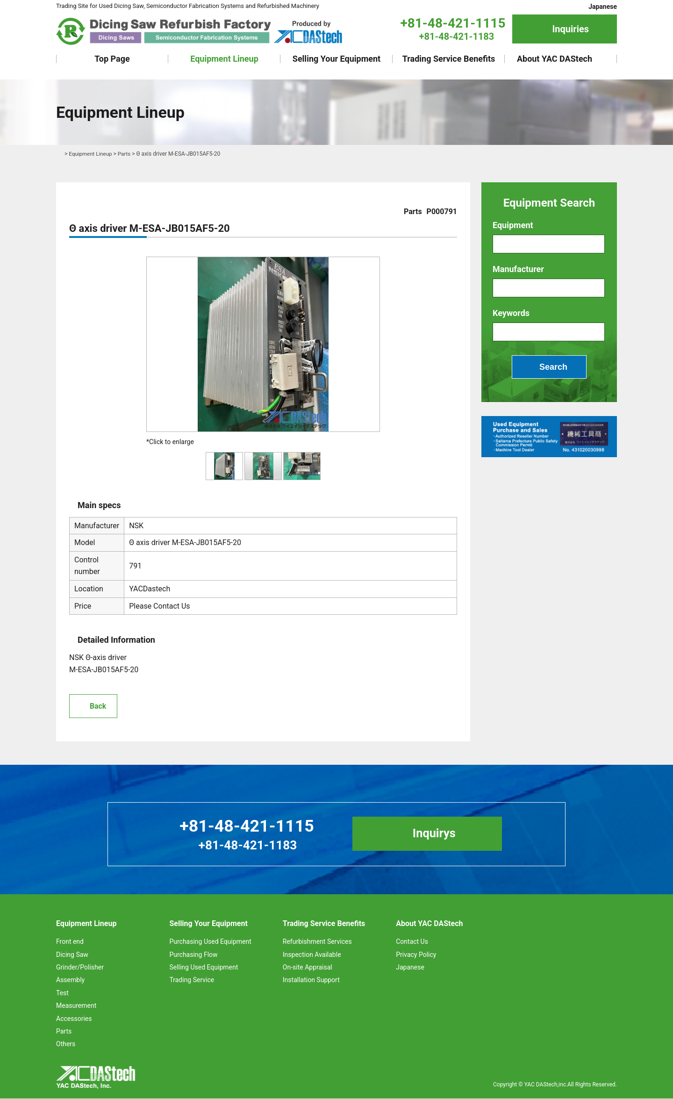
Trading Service (191, 980)
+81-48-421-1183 (456, 36)
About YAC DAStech (554, 59)
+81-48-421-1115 (452, 23)
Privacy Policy (416, 955)
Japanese (602, 6)
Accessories (74, 1019)
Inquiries (570, 29)
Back (98, 706)
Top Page (112, 59)
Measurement (76, 1006)
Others (65, 1045)
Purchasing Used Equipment (210, 942)
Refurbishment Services (317, 942)
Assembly (70, 980)
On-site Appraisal (307, 967)
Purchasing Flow (193, 955)
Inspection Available (312, 955)
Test (62, 993)
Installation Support (311, 980)
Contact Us (412, 942)
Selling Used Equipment (203, 967)
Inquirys (438, 834)
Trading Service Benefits (448, 59)
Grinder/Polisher (80, 967)
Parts (126, 154)
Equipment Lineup (224, 59)
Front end (70, 942)
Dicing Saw (72, 955)
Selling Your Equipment (336, 59)
